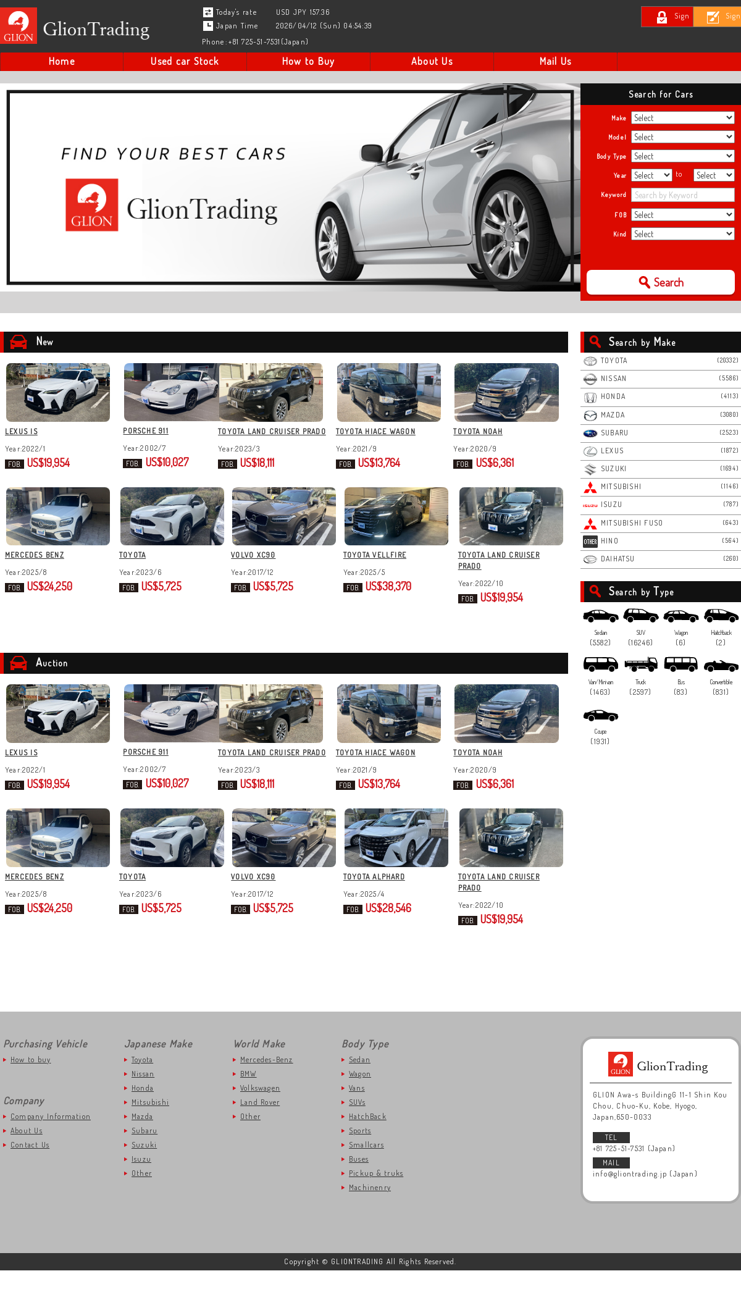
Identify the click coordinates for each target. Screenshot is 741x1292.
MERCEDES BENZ (34, 566)
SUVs (357, 1123)
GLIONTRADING (660, 1085)
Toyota (142, 1081)
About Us (432, 61)
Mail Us (556, 61)
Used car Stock (185, 61)
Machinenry (370, 1209)
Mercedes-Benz (266, 1081)
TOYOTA (134, 566)
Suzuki (144, 1166)
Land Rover (260, 1123)
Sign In (631, 15)
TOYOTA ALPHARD (384, 898)
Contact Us (29, 1166)
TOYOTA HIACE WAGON (393, 431)
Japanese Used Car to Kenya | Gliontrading (78, 25)
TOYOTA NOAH (493, 431)
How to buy (30, 1081)
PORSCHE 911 (143, 431)
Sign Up (712, 15)
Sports (360, 1152)
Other (142, 1194)
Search (669, 282)
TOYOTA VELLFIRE (384, 566)
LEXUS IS (21, 431)
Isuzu (141, 1180)
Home (62, 61)
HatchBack (368, 1138)
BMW (248, 1095)
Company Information (50, 1138)
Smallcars (366, 1166)
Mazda (142, 1138)
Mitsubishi (150, 1123)
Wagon (360, 1095)
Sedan (360, 1081)
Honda (143, 1109)
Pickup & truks (376, 1194)
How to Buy (308, 61)
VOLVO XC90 (259, 566)
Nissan (143, 1095)
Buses (359, 1180)
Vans (357, 1109)
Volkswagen (260, 1109)
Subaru (144, 1152)
